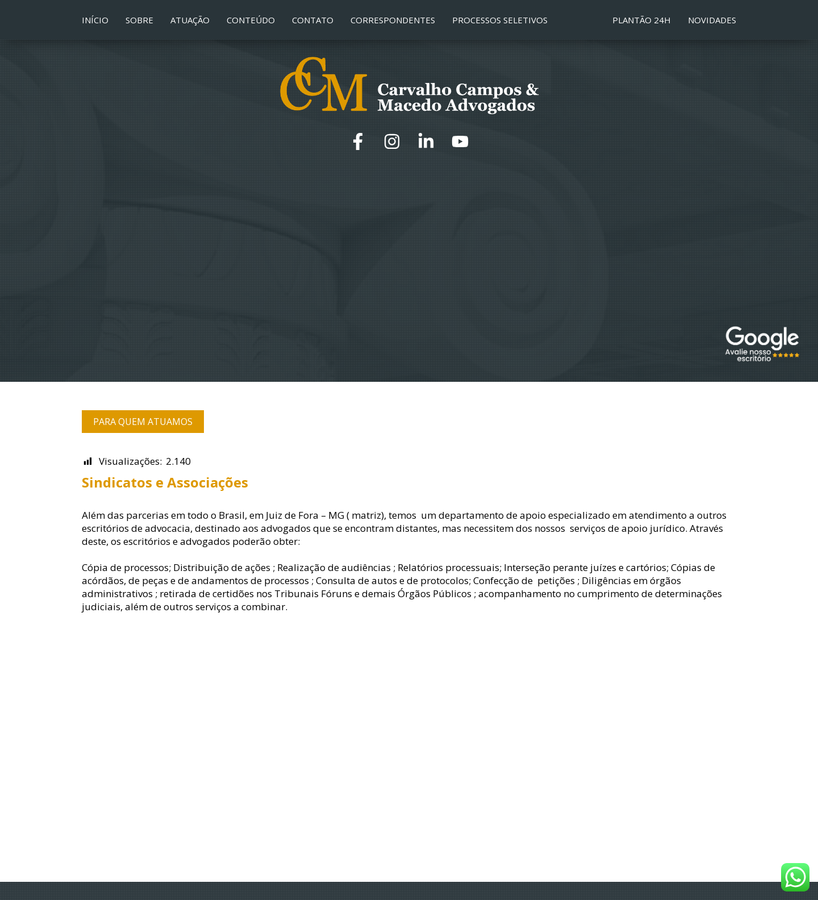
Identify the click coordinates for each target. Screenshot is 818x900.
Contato (312, 20)
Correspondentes (392, 20)
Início (95, 20)
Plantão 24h (641, 20)
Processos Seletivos (500, 20)
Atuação (190, 20)
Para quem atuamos (143, 421)
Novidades (712, 20)
